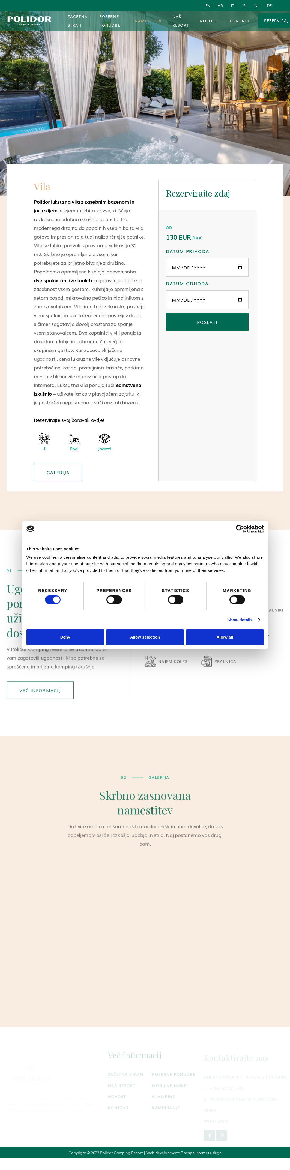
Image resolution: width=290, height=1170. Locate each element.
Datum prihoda (187, 251)
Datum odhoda (187, 283)
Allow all (225, 637)
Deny (65, 637)
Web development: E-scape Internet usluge (184, 1152)
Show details (240, 619)
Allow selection (145, 637)
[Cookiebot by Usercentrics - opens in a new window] (240, 529)
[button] (148, 21)
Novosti (209, 20)
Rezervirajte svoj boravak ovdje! (69, 419)
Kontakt (240, 20)
